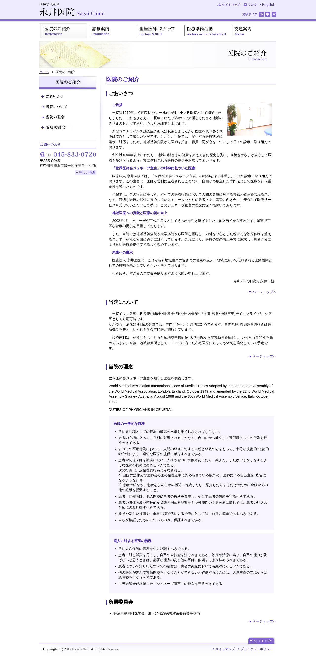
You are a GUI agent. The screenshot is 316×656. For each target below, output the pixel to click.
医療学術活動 (205, 30)
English (267, 4)
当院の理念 (68, 117)
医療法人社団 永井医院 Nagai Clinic (72, 9)
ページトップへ (264, 292)
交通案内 (252, 30)
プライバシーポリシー (257, 649)
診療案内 (110, 30)
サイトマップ (229, 4)
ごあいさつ (68, 96)
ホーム (44, 72)
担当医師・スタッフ (158, 30)
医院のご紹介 (63, 30)
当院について (68, 106)
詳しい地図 (87, 172)
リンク (250, 4)
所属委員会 (68, 127)
